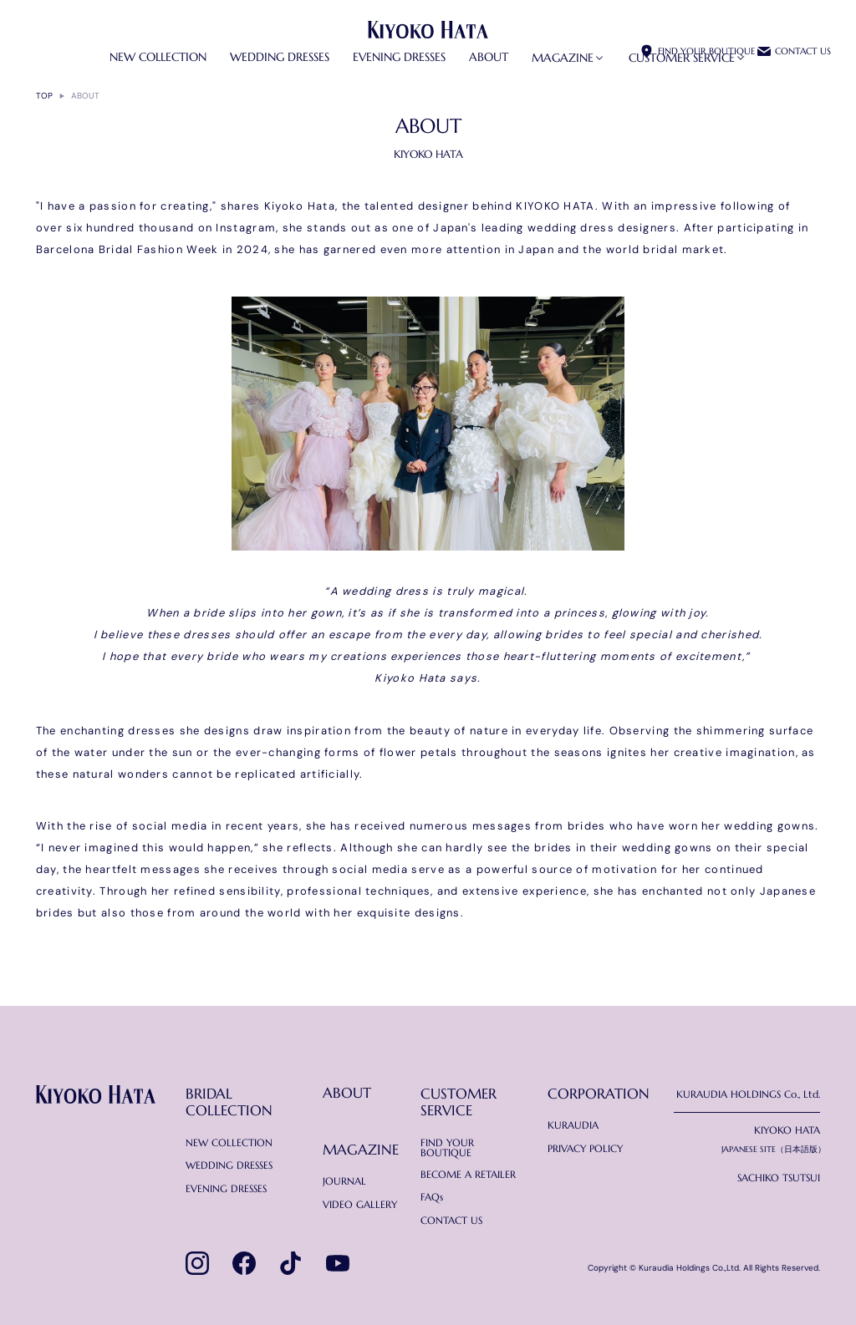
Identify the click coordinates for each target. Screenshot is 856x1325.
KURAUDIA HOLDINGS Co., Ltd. (748, 1094)
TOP (44, 95)
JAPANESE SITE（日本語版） (773, 1149)
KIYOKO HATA (787, 1130)
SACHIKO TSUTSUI (778, 1178)
